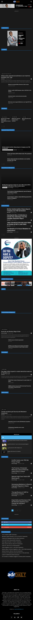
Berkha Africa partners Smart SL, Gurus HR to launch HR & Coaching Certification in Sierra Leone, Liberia (16, 185)
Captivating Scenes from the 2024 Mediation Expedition (19, 421)
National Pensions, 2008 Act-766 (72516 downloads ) (12, 551)
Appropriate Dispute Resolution (7, 73)
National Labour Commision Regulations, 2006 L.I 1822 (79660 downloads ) (17, 549)
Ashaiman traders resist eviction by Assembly (17, 96)
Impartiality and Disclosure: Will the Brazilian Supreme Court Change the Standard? (21, 501)
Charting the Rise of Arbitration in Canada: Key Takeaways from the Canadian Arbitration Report (17, 216)
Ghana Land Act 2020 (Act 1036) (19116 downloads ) (12, 543)
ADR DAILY (3, 78)
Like (30, 522)
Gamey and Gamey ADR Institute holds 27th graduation (19, 153)
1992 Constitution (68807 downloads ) (9, 534)
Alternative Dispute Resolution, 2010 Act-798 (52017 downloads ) (15, 536)
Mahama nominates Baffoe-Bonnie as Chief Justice (18, 84)
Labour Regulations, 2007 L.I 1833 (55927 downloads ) (12, 547)
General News (5, 187)
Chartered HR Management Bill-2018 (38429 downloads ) (13, 538)
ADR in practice (4, 409)
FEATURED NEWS (4, 369)
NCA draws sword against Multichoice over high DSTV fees (20, 102)
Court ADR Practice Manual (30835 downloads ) (11, 540)
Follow (29, 524)
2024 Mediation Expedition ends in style (16, 427)
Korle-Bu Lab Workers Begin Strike (10, 331)
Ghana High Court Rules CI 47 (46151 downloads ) (12, 541)
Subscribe (29, 527)
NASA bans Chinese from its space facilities (16, 120)
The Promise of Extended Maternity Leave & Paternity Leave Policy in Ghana (20, 469)
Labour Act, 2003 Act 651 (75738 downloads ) (11, 545)
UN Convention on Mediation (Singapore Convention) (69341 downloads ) (16, 556)
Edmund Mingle (10, 187)
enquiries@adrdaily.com (19, 609)
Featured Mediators (5, 329)
